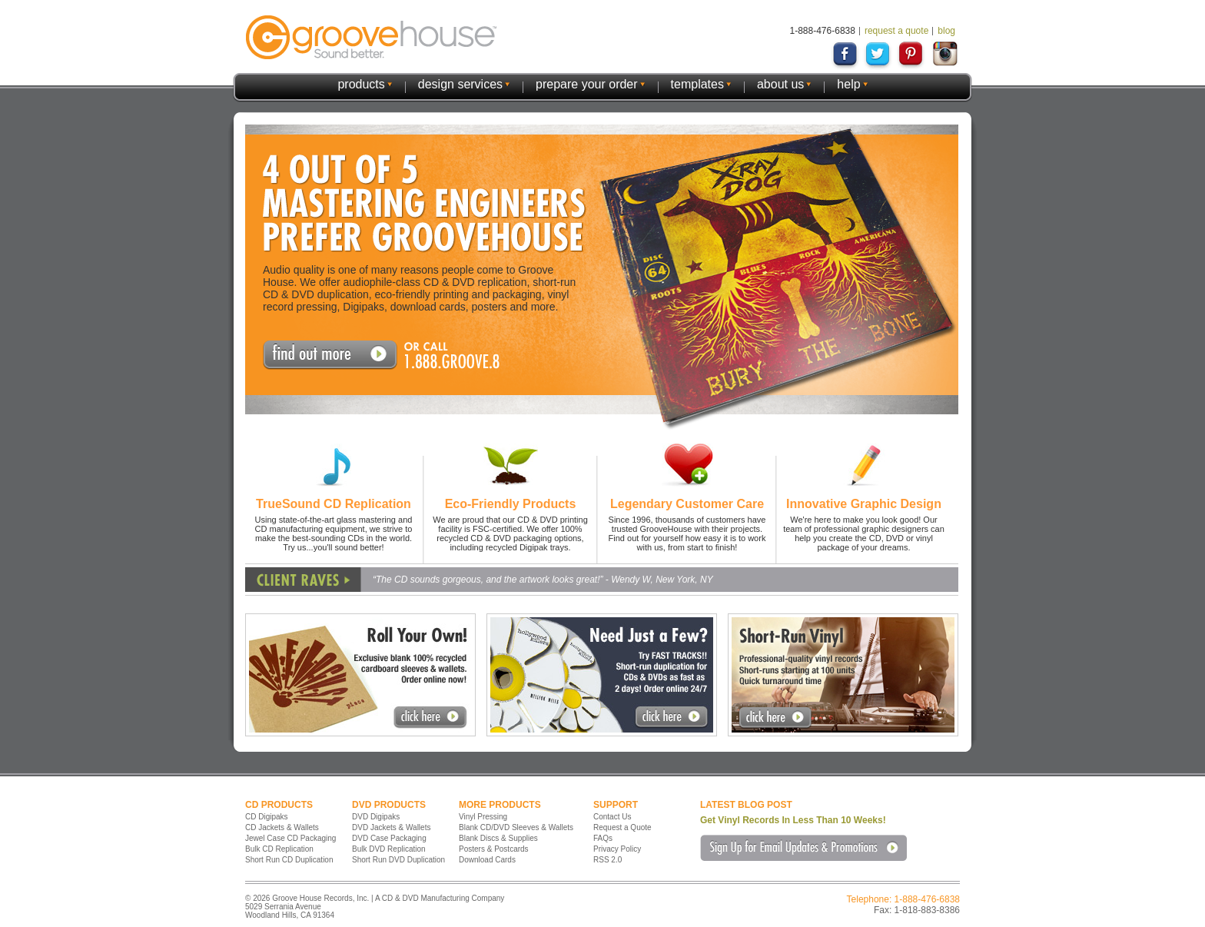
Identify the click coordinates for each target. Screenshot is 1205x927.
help (848, 84)
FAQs (602, 838)
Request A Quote (330, 355)
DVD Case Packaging (389, 838)
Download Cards (487, 860)
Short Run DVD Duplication (398, 860)
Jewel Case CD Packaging (290, 838)
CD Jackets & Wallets (282, 827)
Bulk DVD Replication (389, 849)
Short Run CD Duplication (289, 860)
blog (946, 30)
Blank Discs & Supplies (498, 838)
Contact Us (612, 816)
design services (460, 84)
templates (697, 84)
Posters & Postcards (494, 849)
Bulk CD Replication (279, 849)
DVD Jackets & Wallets (391, 827)
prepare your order (587, 84)
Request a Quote (622, 827)
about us (780, 84)
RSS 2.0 (607, 860)
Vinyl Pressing (483, 816)
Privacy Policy (617, 849)
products (360, 84)
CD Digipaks (266, 816)
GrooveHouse (371, 37)
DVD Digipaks (376, 816)
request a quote (896, 30)
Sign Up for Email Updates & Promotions (803, 848)
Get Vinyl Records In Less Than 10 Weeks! (793, 820)
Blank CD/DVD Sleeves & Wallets (516, 827)
